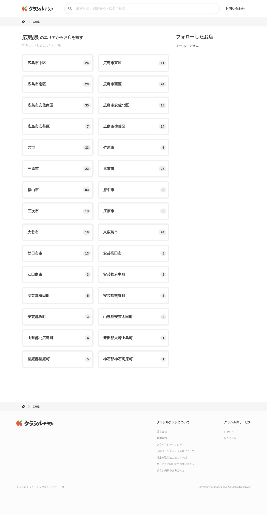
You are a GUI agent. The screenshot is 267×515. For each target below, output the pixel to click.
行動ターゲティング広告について (176, 451)
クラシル (229, 431)
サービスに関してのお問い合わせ (176, 464)
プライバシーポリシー (169, 444)
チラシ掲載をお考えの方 (171, 470)
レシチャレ (230, 438)
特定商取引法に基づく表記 (172, 457)
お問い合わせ (235, 8)
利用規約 (162, 438)
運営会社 (162, 431)
